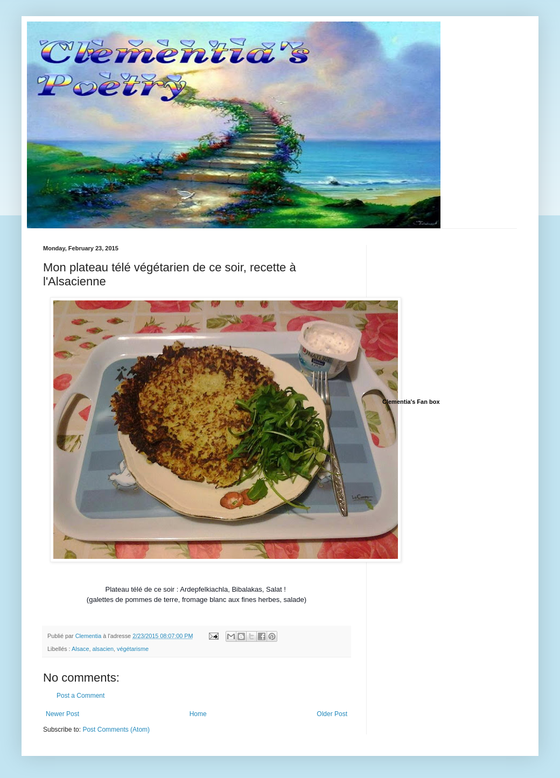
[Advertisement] (463, 312)
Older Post (332, 714)
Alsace (80, 649)
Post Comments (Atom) (116, 729)
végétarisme (133, 649)
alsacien (103, 649)
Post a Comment (80, 695)
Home (198, 714)
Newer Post (62, 714)
